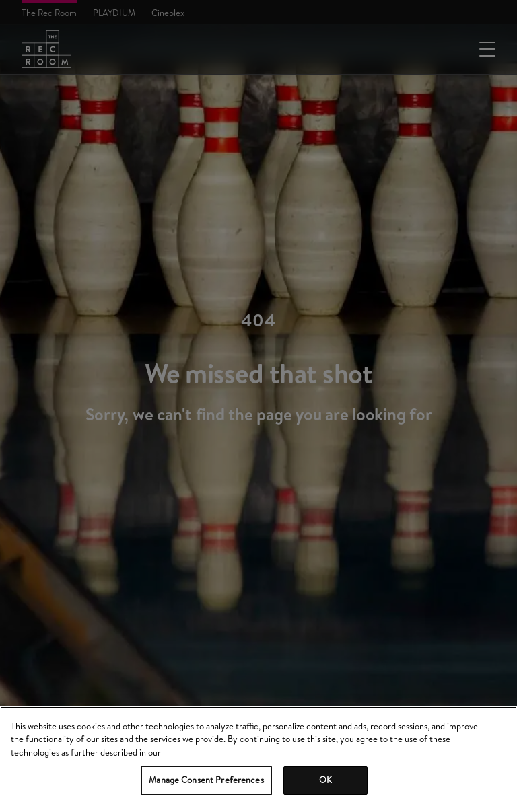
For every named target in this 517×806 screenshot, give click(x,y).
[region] (258, 756)
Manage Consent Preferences (206, 780)
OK (325, 780)
